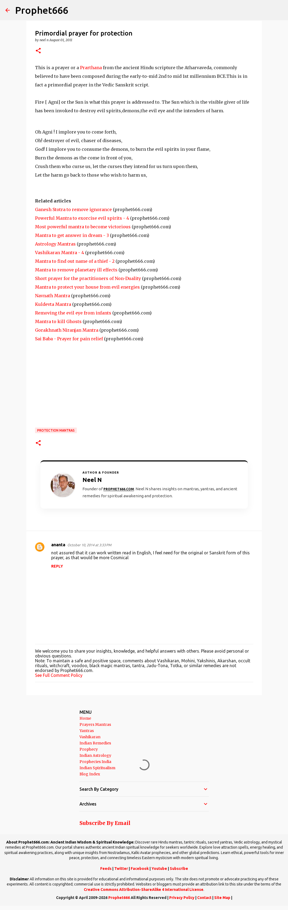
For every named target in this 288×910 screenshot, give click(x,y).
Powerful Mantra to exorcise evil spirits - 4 (82, 218)
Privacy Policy (182, 897)
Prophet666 (41, 10)
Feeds (106, 868)
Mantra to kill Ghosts (58, 321)
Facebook (140, 868)
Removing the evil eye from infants (73, 313)
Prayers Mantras (95, 724)
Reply (57, 566)
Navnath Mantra (52, 295)
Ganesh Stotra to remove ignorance (73, 209)
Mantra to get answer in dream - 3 (72, 235)
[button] (38, 51)
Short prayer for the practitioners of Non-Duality (88, 278)
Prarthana (91, 67)
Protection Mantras (56, 430)
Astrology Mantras (55, 244)
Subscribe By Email (104, 823)
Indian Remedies (95, 743)
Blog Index (89, 774)
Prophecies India (95, 761)
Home (85, 718)
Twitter (121, 868)
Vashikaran (89, 736)
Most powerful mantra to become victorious (83, 226)
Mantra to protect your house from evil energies (87, 287)
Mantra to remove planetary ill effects (76, 269)
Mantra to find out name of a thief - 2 (74, 261)
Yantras (86, 730)
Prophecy (88, 749)
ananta (58, 544)
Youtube (159, 868)
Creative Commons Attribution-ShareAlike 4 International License (143, 889)
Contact (204, 897)
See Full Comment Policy (58, 675)
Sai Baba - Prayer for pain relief (69, 338)
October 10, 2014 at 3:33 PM (89, 545)
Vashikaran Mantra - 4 (59, 252)
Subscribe (179, 868)
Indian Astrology (95, 755)
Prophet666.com (118, 489)
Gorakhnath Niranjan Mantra (66, 330)
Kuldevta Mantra (53, 304)
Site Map (222, 897)
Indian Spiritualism (97, 767)
